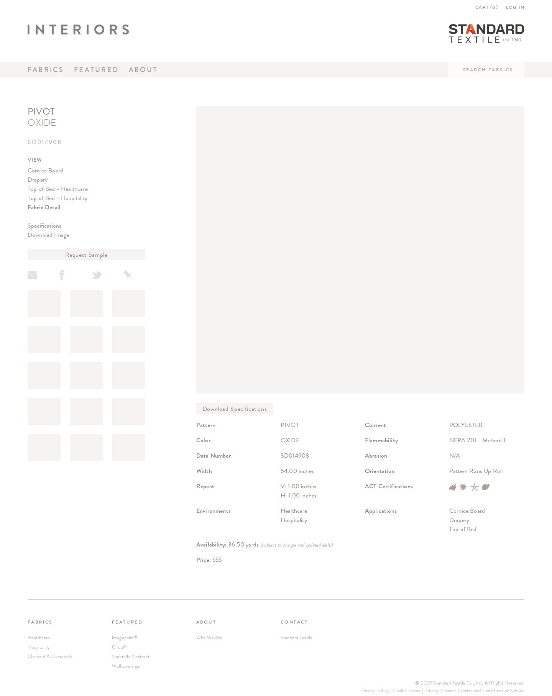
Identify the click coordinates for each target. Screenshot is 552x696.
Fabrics (46, 69)
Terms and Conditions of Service (492, 690)
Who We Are (209, 637)
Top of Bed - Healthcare (58, 189)
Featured (96, 69)
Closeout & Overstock (50, 656)
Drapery (38, 180)
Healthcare (39, 637)
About (143, 69)
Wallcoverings (126, 666)
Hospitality (39, 647)
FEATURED (127, 622)
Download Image (48, 235)
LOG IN (515, 7)
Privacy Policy (374, 690)
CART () (486, 7)
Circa (119, 647)
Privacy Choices (440, 690)
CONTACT (294, 622)
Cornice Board (45, 170)
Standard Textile (297, 637)
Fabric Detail (44, 207)
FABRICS (40, 622)
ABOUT (206, 622)
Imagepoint (125, 637)
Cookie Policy (407, 690)
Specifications (44, 226)
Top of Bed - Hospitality (57, 198)
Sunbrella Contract (131, 656)
